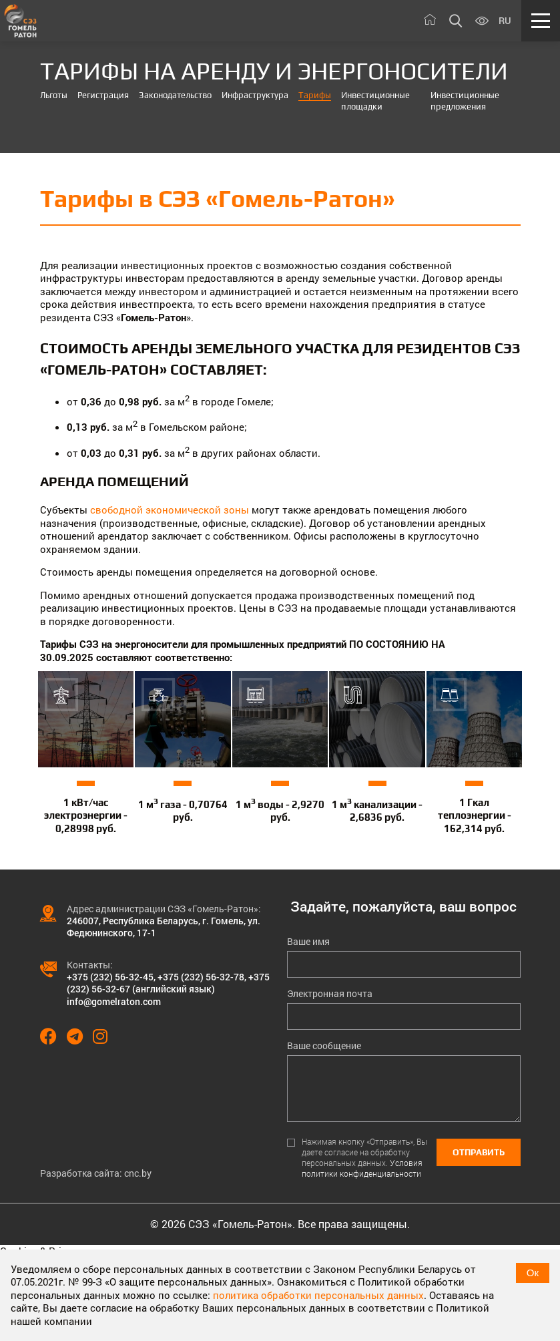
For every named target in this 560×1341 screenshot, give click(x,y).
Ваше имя (308, 942)
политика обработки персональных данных (318, 1295)
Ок (533, 1272)
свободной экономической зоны (169, 509)
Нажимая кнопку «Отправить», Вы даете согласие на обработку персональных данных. (364, 1158)
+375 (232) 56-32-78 (201, 976)
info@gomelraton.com (114, 1001)
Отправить (479, 1152)
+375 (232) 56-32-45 (110, 976)
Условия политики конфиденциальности (362, 1168)
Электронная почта (329, 994)
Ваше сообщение (324, 1046)
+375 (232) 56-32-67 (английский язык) (168, 982)
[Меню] (540, 20)
